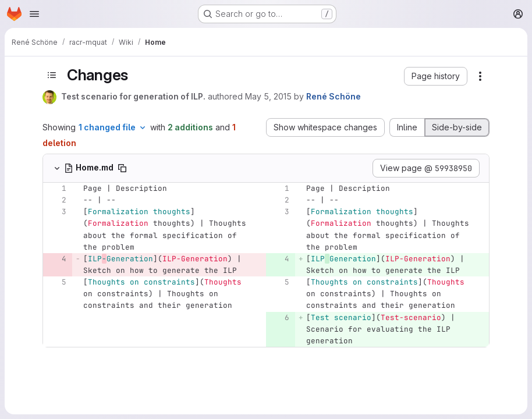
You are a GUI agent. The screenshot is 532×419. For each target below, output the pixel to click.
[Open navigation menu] (34, 14)
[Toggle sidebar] (51, 75)
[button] (435, 76)
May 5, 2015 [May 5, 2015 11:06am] (268, 96)
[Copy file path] (122, 168)
